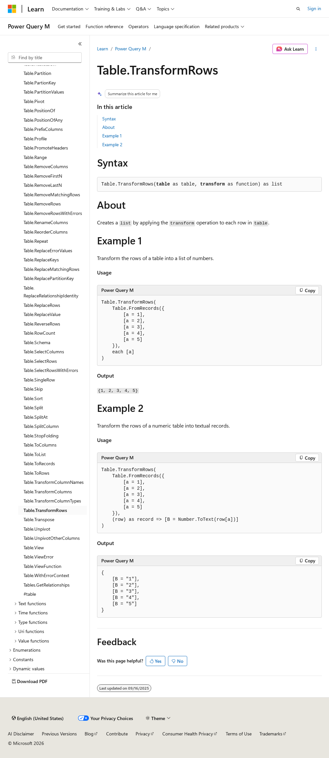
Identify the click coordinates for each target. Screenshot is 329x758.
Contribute (117, 734)
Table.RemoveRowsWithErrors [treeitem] (53, 213)
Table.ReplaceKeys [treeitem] (41, 259)
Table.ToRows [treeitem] (36, 473)
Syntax (109, 118)
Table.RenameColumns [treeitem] (46, 222)
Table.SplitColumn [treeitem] (41, 426)
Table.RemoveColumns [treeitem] (46, 166)
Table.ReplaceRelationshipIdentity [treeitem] (51, 292)
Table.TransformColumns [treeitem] (48, 491)
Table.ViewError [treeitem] (39, 557)
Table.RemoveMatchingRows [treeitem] (52, 194)
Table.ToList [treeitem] (35, 454)
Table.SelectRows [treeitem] (40, 361)
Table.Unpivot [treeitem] (37, 529)
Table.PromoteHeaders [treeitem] (46, 148)
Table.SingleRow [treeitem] (39, 380)
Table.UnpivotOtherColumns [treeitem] (52, 538)
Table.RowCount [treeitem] (39, 333)
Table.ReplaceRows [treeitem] (42, 305)
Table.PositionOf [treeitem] (39, 110)
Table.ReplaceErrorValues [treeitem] (48, 250)
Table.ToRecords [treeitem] (39, 463)
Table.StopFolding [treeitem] (41, 435)
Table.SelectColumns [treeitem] (44, 351)
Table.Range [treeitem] (35, 157)
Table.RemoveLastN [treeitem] (43, 185)
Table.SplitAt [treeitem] (36, 417)
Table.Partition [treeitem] (37, 73)
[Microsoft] (12, 9)
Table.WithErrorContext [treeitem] (46, 575)
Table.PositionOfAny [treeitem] (43, 120)
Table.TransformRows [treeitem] (45, 510)
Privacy (143, 734)
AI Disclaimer (21, 734)
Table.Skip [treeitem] (33, 389)
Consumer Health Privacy (187, 734)
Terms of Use (239, 734)
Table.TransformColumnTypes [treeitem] (52, 501)
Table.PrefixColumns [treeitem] (43, 129)
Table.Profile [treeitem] (35, 138)
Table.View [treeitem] (34, 547)
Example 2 (112, 144)
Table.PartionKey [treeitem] (40, 82)
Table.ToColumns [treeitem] (40, 445)
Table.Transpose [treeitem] (39, 519)
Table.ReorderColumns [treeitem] (46, 232)
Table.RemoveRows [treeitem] (42, 204)
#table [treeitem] (30, 594)
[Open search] (298, 9)
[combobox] (45, 57)
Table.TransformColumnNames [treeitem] (54, 482)
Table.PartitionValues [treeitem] (44, 92)
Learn (102, 48)
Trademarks (270, 734)
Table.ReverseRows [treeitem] (42, 324)
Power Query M (130, 48)
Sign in (314, 8)
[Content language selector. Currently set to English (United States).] (38, 718)
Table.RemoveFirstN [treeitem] (43, 176)
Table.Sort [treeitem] (33, 398)
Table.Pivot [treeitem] (34, 101)
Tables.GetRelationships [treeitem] (47, 585)
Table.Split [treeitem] (33, 407)
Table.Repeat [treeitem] (36, 241)
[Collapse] (80, 44)
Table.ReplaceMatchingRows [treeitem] (51, 269)
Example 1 (112, 135)
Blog (89, 734)
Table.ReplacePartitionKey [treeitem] (49, 278)
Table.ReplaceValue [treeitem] (42, 314)
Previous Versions (59, 734)
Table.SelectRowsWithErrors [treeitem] (51, 370)
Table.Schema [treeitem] (37, 342)
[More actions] (316, 49)
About (108, 127)
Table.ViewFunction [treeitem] (42, 566)
